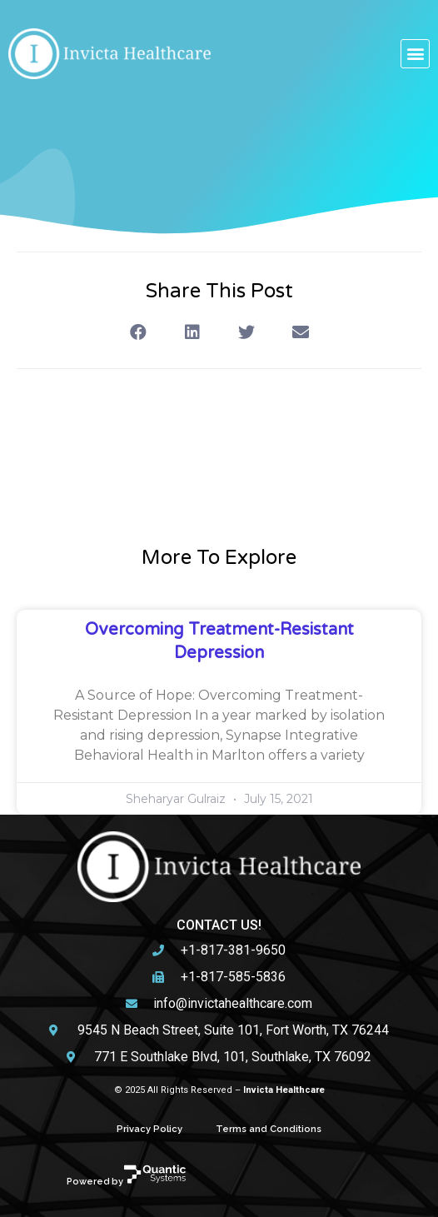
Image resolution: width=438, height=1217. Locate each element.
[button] (415, 53)
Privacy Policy (149, 1129)
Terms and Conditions (268, 1129)
